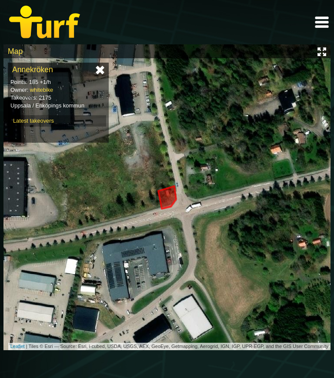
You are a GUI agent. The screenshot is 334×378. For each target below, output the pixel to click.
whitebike (41, 90)
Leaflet (17, 346)
